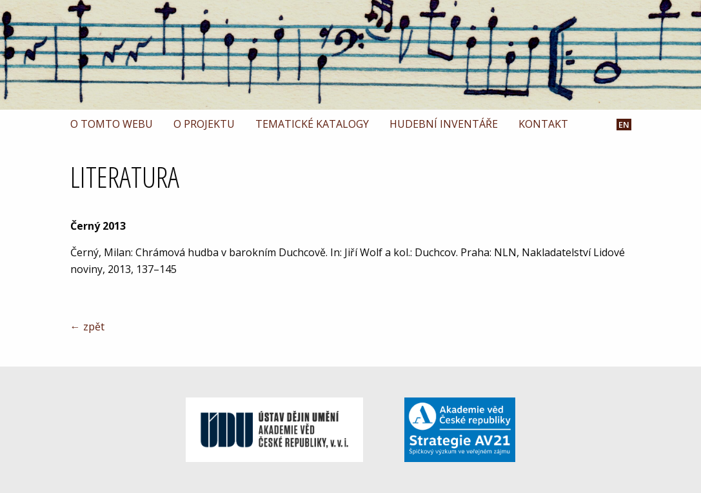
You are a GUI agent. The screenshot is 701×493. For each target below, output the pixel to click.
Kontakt (543, 124)
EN (623, 125)
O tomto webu (111, 124)
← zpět (87, 326)
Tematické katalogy (312, 124)
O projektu (204, 124)
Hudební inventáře (444, 124)
